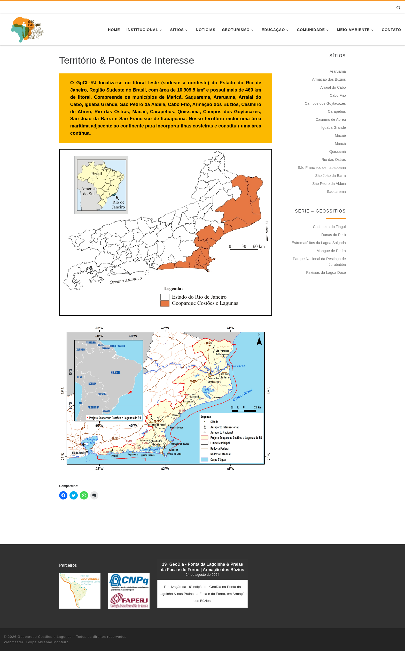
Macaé (340, 135)
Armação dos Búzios (329, 79)
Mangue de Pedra (331, 251)
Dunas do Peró (333, 235)
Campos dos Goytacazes (325, 103)
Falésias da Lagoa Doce (326, 272)
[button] (165, 232)
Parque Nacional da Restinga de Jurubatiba (319, 262)
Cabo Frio (338, 95)
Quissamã (337, 151)
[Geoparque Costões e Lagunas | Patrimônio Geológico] (27, 29)
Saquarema (336, 192)
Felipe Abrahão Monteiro (47, 642)
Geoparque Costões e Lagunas (45, 637)
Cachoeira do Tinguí (329, 227)
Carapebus (337, 111)
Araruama (338, 71)
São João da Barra (330, 175)
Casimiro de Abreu (331, 119)
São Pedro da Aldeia (329, 183)
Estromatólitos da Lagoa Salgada (319, 243)
